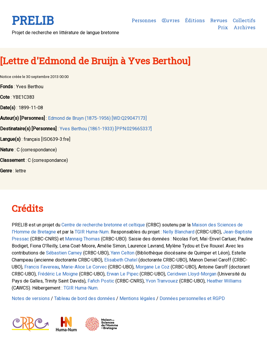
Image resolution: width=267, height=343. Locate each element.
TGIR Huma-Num (92, 232)
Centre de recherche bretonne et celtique (103, 225)
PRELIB (33, 20)
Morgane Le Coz (153, 267)
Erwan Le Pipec (122, 274)
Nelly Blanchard (178, 232)
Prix (223, 27)
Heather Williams (224, 281)
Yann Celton (122, 253)
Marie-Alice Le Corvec (84, 267)
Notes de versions (31, 298)
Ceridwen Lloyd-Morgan (191, 274)
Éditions (195, 20)
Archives (244, 27)
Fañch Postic (101, 281)
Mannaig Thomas (82, 239)
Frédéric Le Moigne (58, 274)
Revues (218, 20)
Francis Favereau (41, 267)
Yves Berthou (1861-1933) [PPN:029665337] (106, 128)
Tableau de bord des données (84, 298)
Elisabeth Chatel (120, 260)
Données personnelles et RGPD (192, 298)
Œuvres (170, 20)
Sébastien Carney (64, 253)
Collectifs (244, 20)
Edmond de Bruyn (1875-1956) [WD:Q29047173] (97, 118)
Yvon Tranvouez (162, 281)
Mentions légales (137, 298)
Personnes (144, 20)
